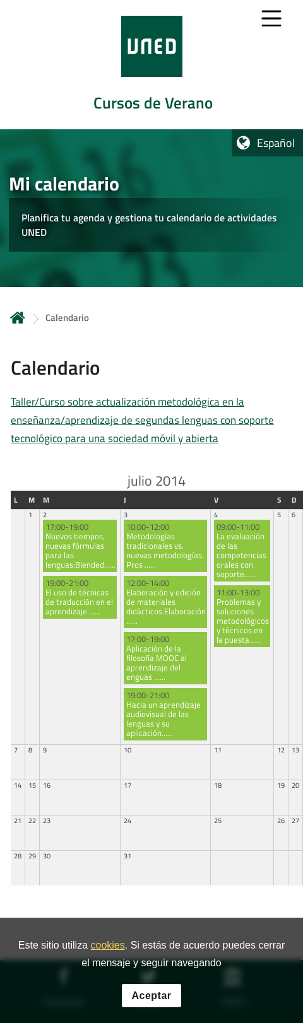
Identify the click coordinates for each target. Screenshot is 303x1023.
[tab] (151, 64)
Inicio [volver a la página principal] (17, 317)
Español (276, 142)
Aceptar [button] (151, 995)
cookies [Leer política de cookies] (107, 945)
